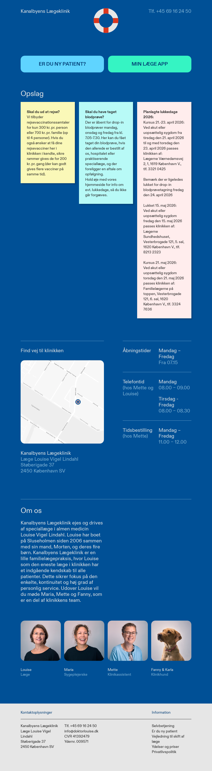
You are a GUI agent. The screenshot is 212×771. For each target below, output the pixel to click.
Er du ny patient (164, 731)
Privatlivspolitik (164, 752)
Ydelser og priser (165, 746)
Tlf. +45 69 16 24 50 (80, 726)
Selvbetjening (163, 726)
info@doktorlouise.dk (81, 731)
